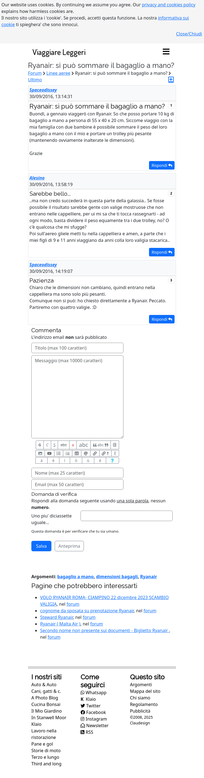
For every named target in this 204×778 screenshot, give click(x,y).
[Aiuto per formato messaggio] (112, 460)
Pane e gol (42, 744)
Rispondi (161, 165)
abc (63, 444)
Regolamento (144, 704)
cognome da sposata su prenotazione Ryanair (87, 611)
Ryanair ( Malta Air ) (60, 624)
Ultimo (35, 80)
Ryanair (148, 577)
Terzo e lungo (45, 757)
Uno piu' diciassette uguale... (51, 519)
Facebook (93, 712)
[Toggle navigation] (166, 51)
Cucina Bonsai (45, 704)
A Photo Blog (44, 698)
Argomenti (141, 685)
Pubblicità (140, 711)
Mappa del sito (145, 691)
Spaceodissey (43, 90)
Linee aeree (58, 73)
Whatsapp (93, 693)
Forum (35, 73)
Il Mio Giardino (46, 711)
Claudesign (140, 723)
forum (73, 604)
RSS (87, 732)
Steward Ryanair (56, 617)
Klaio (36, 724)
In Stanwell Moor (48, 718)
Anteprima (69, 546)
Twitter (91, 706)
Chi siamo (140, 698)
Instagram (94, 719)
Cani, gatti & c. (46, 691)
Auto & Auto (43, 685)
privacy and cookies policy (168, 5)
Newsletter (95, 725)
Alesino (37, 178)
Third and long (46, 764)
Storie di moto (45, 750)
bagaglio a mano (75, 577)
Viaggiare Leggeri (59, 52)
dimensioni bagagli (117, 577)
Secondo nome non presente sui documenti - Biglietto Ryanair (104, 630)
